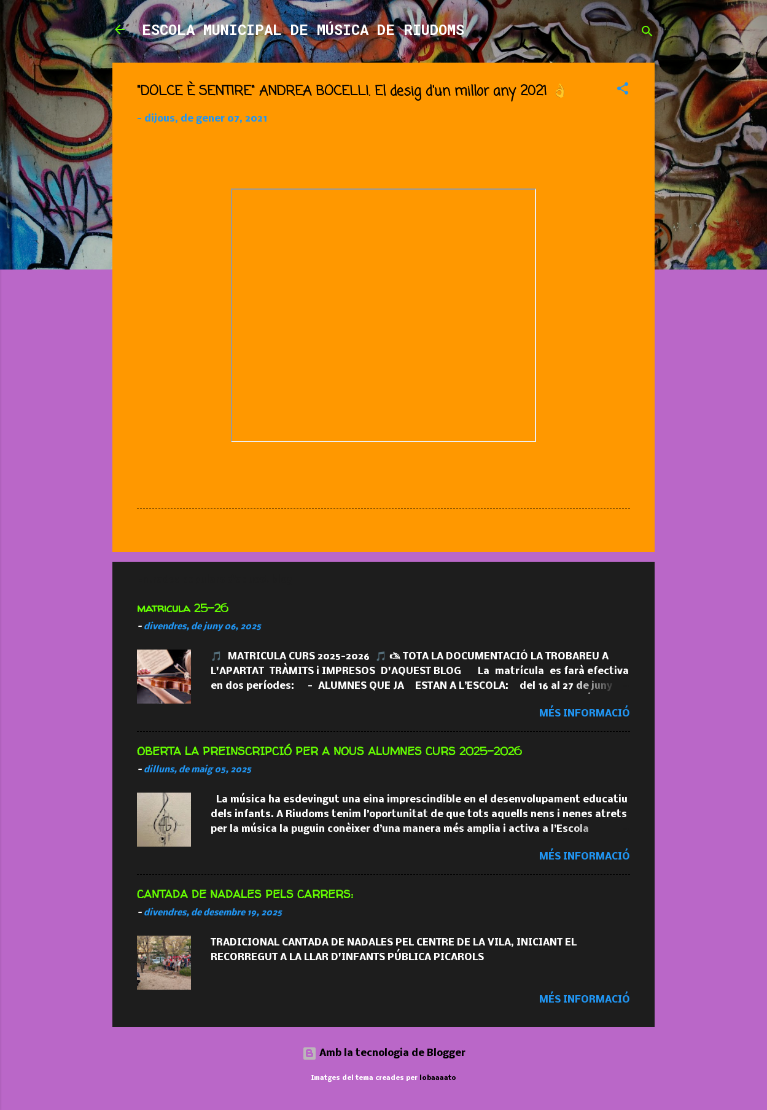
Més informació (584, 713)
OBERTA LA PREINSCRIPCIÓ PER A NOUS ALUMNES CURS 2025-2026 (329, 751)
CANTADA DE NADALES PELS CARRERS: (244, 894)
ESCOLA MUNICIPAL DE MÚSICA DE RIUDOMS (303, 29)
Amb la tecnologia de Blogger (383, 1053)
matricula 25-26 (182, 608)
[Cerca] (647, 33)
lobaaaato (437, 1078)
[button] (622, 91)
